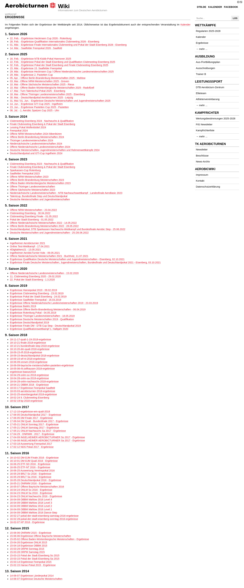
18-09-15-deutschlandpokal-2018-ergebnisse (34, 355)
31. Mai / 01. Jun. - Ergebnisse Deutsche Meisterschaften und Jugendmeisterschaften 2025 (60, 100)
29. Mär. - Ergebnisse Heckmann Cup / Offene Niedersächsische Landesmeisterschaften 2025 (62, 71)
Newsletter (202, 149)
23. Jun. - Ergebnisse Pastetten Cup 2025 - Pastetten (39, 107)
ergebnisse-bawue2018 (23, 371)
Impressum (202, 174)
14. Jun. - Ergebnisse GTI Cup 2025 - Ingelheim (36, 104)
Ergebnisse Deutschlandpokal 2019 (29, 322)
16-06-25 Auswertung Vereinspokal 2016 (32, 470)
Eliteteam (201, 93)
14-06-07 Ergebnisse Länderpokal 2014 (32, 575)
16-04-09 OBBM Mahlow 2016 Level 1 (31, 509)
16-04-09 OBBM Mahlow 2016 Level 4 (31, 499)
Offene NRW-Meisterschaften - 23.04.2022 (33, 210)
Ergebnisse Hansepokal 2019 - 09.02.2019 (33, 290)
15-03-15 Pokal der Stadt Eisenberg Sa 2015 (34, 558)
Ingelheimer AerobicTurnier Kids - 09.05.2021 (35, 252)
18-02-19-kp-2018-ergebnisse (26, 400)
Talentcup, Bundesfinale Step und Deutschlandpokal (38, 196)
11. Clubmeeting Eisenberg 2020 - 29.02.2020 (35, 276)
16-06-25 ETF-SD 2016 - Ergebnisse (30, 464)
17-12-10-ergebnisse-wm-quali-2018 (30, 411)
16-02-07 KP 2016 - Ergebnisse (27, 522)
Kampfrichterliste (205, 130)
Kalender (215, 7)
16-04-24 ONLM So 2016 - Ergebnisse (31, 489)
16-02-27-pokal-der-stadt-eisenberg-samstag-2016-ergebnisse (44, 515)
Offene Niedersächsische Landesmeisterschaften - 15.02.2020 (44, 273)
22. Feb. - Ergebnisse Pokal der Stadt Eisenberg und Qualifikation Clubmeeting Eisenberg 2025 (62, 62)
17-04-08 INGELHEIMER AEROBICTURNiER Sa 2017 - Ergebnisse (47, 440)
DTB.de (201, 7)
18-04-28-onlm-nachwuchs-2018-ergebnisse (34, 381)
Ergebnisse (202, 43)
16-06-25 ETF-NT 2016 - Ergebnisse (30, 467)
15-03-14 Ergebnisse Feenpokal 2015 (31, 562)
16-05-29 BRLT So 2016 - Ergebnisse (30, 473)
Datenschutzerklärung (208, 186)
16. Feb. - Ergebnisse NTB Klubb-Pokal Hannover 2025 (40, 58)
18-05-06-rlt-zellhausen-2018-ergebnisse (32, 368)
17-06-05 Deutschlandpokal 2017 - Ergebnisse (35, 414)
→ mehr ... (201, 49)
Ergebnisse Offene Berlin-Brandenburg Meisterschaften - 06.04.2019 (48, 309)
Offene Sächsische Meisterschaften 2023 (32, 189)
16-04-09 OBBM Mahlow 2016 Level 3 (31, 502)
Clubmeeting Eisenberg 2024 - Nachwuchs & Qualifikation (42, 121)
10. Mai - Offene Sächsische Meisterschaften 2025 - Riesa (42, 84)
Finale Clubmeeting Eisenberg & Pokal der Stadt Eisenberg (42, 124)
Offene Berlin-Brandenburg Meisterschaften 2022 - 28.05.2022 (44, 226)
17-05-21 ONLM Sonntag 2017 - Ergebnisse (34, 424)
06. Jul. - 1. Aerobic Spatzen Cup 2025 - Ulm (34, 110)
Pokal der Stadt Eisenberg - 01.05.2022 (32, 219)
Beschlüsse (202, 155)
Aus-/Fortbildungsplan (208, 62)
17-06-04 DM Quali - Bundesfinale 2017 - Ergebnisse (39, 421)
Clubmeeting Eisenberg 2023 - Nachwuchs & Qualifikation (42, 163)
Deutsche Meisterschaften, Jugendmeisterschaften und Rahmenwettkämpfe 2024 (55, 150)
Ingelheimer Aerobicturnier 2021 (27, 243)
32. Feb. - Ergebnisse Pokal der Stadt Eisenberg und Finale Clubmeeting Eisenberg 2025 (59, 65)
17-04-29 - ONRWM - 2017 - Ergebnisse (32, 434)
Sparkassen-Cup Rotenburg (25, 170)
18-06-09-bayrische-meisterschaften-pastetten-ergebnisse (42, 365)
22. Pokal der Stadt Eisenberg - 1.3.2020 (32, 279)
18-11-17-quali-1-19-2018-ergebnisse (30, 339)
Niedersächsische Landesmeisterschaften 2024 (36, 143)
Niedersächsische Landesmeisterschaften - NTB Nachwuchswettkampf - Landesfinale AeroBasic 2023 (66, 193)
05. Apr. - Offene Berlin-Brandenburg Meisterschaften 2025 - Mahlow (47, 78)
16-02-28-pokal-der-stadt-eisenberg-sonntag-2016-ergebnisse (44, 519)
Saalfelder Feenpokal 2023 (25, 173)
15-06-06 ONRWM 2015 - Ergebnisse (30, 532)
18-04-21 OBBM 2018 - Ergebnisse (29, 384)
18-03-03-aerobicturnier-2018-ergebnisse (32, 391)
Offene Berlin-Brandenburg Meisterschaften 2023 (37, 180)
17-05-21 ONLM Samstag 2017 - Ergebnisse (34, 427)
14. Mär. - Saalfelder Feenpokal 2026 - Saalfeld (36, 48)
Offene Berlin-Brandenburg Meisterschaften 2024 (37, 137)
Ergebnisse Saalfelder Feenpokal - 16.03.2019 (35, 299)
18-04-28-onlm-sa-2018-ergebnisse (29, 378)
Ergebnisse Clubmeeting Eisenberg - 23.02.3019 (37, 293)
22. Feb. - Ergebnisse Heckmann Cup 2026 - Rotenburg (41, 38)
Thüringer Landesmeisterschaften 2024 (31, 140)
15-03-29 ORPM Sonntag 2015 (27, 548)
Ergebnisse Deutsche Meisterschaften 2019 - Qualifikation (42, 319)
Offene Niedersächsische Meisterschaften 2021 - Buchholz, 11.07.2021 (49, 256)
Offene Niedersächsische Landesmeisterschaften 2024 (40, 146)
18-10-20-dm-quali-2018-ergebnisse (30, 349)
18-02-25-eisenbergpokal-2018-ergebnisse (33, 394)
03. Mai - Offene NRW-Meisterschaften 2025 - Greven (39, 81)
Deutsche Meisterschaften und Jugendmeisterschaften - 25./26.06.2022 (49, 232)
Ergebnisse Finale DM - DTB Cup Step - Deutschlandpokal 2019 (45, 325)
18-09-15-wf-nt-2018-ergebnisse (27, 358)
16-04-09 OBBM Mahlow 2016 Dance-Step (33, 512)
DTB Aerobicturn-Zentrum (210, 87)
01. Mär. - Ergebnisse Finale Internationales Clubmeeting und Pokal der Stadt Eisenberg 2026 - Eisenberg (68, 44)
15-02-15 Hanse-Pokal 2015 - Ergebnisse (33, 565)
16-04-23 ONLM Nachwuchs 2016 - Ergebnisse (36, 496)
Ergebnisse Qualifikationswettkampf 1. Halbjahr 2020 (39, 329)
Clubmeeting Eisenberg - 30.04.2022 (30, 213)
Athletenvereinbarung (207, 99)
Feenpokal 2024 (19, 130)
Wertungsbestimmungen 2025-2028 (215, 118)
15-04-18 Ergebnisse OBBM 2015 (28, 545)
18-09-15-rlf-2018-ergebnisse (26, 352)
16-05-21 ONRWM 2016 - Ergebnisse (30, 483)
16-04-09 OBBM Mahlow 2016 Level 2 (31, 506)
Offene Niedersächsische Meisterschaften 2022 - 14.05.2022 (43, 222)
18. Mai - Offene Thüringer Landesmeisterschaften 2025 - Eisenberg (47, 94)
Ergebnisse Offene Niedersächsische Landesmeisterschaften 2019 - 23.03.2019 (54, 303)
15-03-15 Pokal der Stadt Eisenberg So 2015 (34, 555)
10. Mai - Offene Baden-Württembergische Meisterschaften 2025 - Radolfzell (52, 87)
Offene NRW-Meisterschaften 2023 (29, 176)
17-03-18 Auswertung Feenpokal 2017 (31, 443)
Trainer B (201, 74)
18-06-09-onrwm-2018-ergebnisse (29, 362)
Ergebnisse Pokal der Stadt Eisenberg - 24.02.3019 (38, 296)
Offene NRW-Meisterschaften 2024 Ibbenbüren (36, 133)
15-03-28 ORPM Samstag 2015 (27, 552)
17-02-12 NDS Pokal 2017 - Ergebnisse (32, 447)
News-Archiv (203, 161)
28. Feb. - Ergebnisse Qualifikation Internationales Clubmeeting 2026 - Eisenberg (54, 41)
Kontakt (200, 180)
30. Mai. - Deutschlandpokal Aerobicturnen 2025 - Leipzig (41, 97)
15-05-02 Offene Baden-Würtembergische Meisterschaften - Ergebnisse (49, 539)
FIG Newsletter (204, 124)
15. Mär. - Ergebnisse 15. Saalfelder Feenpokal (36, 68)
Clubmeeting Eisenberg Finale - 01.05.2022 (34, 216)
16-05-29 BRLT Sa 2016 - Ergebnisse (30, 477)
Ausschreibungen (205, 68)
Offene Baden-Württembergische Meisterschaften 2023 (40, 183)
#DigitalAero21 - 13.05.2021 (25, 249)
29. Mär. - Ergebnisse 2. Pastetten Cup (31, 74)
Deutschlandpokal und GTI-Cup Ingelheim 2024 (36, 153)
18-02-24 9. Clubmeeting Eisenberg (29, 397)
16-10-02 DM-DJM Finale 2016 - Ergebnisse (34, 457)
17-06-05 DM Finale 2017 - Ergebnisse (31, 418)
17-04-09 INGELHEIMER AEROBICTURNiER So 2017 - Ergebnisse (47, 437)
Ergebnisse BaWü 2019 (23, 306)
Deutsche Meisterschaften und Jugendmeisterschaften (40, 199)
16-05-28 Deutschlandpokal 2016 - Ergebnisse (35, 480)
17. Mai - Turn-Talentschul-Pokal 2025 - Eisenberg (37, 91)
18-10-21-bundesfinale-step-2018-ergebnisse (35, 346)
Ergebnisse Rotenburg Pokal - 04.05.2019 (33, 312)
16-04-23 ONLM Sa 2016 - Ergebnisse (31, 493)
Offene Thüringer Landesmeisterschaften (32, 186)
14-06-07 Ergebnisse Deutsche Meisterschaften (36, 578)
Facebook (231, 7)
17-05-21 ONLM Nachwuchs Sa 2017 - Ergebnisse (38, 430)
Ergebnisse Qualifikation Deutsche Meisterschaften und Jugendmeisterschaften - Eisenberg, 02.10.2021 (67, 259)
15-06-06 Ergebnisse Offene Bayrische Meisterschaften (40, 536)
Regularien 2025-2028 (208, 31)
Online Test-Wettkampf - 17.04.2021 (30, 246)
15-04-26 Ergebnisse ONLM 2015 (28, 542)
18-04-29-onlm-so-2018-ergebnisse (29, 375)
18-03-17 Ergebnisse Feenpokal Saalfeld (32, 388)
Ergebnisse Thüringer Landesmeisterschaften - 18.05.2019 (42, 316)
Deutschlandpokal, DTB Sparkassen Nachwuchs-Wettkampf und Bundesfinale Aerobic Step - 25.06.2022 (67, 229)
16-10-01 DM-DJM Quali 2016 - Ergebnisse (34, 460)
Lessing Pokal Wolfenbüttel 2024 (28, 127)
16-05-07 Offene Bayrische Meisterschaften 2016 (37, 486)
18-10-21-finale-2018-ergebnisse (28, 342)
